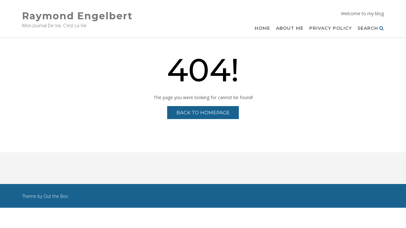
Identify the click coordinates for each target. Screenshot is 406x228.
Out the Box (55, 196)
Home (262, 28)
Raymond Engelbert (77, 16)
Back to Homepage (203, 113)
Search (370, 28)
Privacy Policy (330, 28)
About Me (290, 28)
